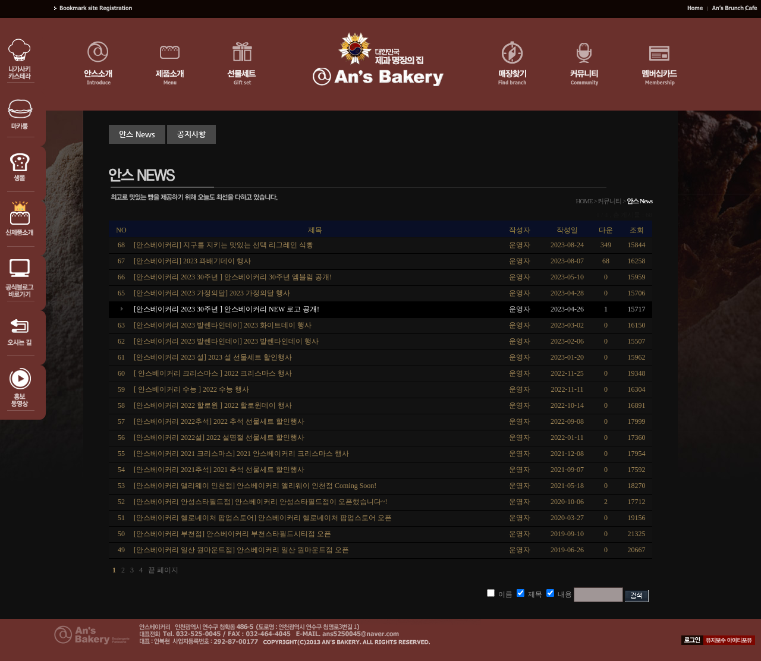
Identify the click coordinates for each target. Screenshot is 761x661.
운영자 (519, 309)
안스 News (137, 134)
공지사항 (191, 134)
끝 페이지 (163, 570)
